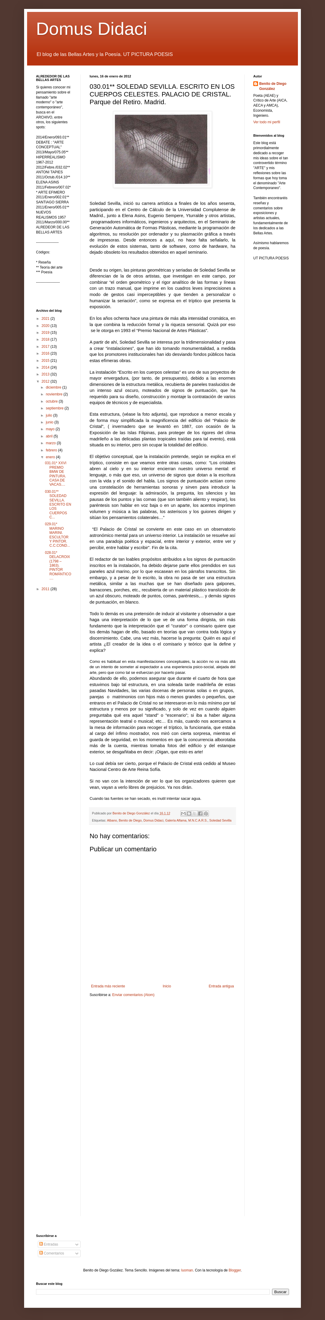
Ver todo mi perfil (266, 122)
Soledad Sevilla (220, 820)
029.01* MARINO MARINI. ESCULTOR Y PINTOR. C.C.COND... (57, 535)
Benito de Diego (130, 820)
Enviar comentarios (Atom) (133, 995)
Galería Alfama (175, 820)
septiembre (55, 408)
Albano (112, 820)
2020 (46, 326)
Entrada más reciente (108, 986)
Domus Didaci (91, 29)
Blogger (235, 1270)
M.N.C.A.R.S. (198, 820)
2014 (46, 367)
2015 (46, 361)
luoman (187, 1270)
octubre (52, 401)
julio (49, 415)
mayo (51, 429)
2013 (46, 374)
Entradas (48, 1244)
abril (50, 436)
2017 (46, 347)
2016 (46, 353)
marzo (51, 443)
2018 (46, 339)
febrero (52, 450)
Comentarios (51, 1253)
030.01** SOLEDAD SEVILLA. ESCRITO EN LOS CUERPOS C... (58, 504)
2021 (46, 319)
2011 (46, 589)
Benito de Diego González (272, 86)
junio (50, 422)
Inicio (167, 986)
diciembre (54, 387)
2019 (46, 333)
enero (51, 457)
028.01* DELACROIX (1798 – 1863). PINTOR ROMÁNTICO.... (58, 565)
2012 (46, 381)
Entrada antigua (221, 986)
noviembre (54, 394)
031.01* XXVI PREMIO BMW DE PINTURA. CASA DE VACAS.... (55, 474)
